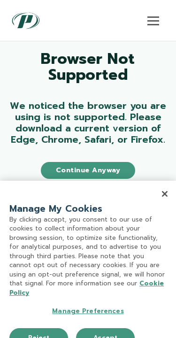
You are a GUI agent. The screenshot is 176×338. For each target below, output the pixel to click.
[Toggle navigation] (153, 21)
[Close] (164, 196)
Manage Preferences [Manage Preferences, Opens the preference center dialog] (87, 313)
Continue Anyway (88, 170)
